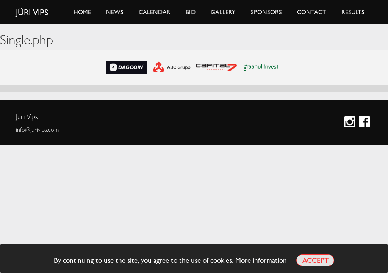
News (115, 11)
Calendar (155, 11)
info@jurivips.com (37, 129)
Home (82, 11)
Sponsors (266, 11)
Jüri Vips (32, 12)
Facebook (365, 122)
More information (261, 259)
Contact (311, 11)
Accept (315, 260)
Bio (191, 11)
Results (353, 11)
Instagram (350, 122)
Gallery (223, 11)
